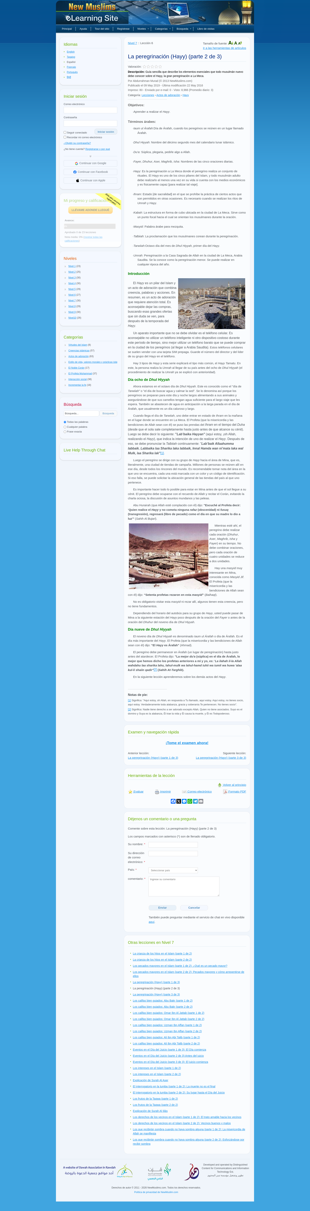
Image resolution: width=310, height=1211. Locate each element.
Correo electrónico (74, 104)
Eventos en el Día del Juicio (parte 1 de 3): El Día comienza (169, 1049)
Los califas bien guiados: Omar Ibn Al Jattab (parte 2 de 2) (168, 1019)
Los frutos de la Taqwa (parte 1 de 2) (155, 1098)
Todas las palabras (76, 421)
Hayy (185, 95)
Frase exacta (73, 431)
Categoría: (134, 95)
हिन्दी (69, 77)
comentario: (136, 878)
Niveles (143, 28)
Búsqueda (184, 28)
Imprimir (163, 791)
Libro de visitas (206, 28)
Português (72, 72)
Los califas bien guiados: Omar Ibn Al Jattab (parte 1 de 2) (168, 1012)
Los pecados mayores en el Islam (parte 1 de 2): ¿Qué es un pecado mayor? (180, 965)
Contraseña (70, 117)
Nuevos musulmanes (92, 14)
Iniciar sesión (106, 131)
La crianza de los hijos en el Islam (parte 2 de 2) (162, 959)
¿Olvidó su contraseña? (77, 143)
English (71, 51)
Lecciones (148, 95)
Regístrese (123, 28)
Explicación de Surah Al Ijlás (150, 1111)
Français (71, 67)
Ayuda (83, 28)
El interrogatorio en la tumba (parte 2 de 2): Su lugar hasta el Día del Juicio (179, 1092)
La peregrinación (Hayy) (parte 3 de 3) (221, 757)
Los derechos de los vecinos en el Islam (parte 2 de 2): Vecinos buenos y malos (182, 1123)
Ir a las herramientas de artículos (224, 48)
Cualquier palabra (75, 426)
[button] (65, 266)
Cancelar (194, 907)
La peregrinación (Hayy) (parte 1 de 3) (153, 757)
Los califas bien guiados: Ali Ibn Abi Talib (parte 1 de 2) (166, 1037)
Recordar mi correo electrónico (83, 137)
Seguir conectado (75, 132)
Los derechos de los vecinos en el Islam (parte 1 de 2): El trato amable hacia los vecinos (187, 1117)
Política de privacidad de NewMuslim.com (156, 1192)
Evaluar (136, 791)
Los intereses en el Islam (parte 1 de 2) (157, 1068)
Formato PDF (234, 791)
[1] (162, 453)
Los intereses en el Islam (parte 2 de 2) (157, 1074)
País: (132, 869)
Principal (67, 28)
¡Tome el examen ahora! (187, 743)
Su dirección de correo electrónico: (136, 857)
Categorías (163, 28)
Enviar (162, 907)
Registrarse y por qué (97, 149)
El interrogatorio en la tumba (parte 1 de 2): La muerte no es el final (174, 1086)
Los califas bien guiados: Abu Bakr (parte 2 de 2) (163, 1006)
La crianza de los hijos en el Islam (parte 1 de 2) (162, 953)
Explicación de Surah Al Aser (150, 1080)
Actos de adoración (168, 95)
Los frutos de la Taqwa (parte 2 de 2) (155, 1104)
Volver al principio (231, 784)
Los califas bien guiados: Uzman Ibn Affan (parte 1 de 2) (167, 1025)
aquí (151, 921)
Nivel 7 (132, 43)
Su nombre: (136, 844)
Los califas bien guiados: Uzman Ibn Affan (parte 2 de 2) (167, 1031)
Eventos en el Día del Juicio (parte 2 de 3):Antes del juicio (168, 1055)
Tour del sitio (102, 28)
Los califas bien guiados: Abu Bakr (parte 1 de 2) (163, 1000)
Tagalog (71, 57)
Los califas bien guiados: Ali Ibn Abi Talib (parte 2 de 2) (166, 1043)
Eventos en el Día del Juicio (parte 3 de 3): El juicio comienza (170, 1061)
